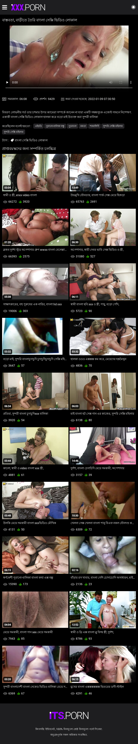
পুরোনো (72, 126)
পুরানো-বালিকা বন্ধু (55, 126)
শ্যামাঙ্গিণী (94, 126)
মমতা (83, 126)
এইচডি (38, 126)
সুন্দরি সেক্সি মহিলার (113, 126)
